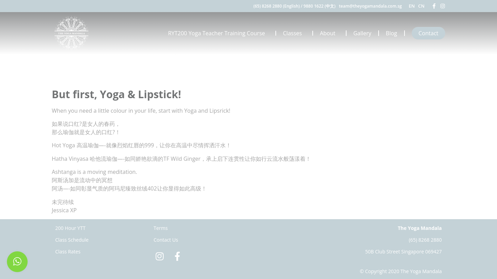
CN (421, 6)
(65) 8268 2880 (425, 239)
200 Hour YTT (70, 228)
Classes (294, 33)
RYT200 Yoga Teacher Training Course (218, 33)
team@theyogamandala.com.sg (370, 6)
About (329, 33)
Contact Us (166, 239)
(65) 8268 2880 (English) (276, 6)
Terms (161, 228)
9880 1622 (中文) (319, 6)
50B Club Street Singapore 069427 (403, 251)
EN (412, 6)
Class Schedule (72, 239)
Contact (428, 33)
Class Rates (67, 251)
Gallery (362, 33)
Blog (391, 33)
